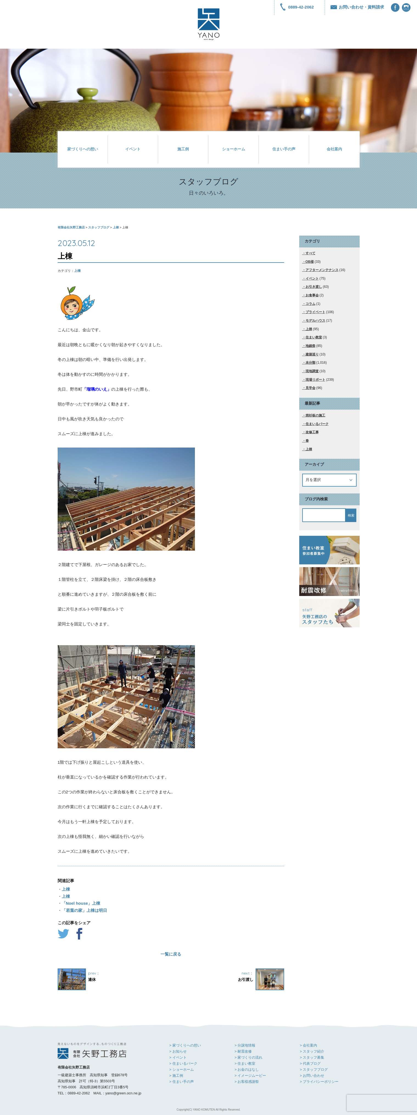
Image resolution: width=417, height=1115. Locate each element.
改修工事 (312, 432)
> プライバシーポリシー (319, 1082)
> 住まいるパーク (183, 1063)
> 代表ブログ (310, 1063)
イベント (133, 149)
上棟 (77, 271)
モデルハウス (315, 320)
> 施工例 (176, 1075)
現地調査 (312, 371)
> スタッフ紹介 (312, 1051)
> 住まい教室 (244, 1063)
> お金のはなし (246, 1069)
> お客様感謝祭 (246, 1082)
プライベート (315, 312)
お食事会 (312, 295)
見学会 (310, 388)
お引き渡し (314, 287)
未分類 (310, 363)
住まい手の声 (283, 149)
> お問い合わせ (312, 1075)
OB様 (310, 262)
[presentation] (382, 1103)
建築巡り (312, 354)
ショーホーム (233, 149)
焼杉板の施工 (315, 415)
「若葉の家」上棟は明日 (84, 910)
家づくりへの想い (82, 149)
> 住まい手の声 (181, 1082)
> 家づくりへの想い (185, 1045)
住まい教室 (314, 337)
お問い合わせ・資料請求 (357, 7)
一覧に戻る (171, 954)
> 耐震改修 (243, 1051)
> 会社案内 (308, 1045)
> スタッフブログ (314, 1069)
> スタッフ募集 (312, 1057)
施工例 (183, 149)
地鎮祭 (310, 346)
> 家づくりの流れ (248, 1057)
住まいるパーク (317, 424)
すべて (310, 253)
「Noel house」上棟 (81, 903)
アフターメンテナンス (322, 270)
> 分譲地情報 (244, 1045)
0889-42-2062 (297, 7)
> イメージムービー (250, 1075)
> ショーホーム (181, 1069)
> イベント (178, 1057)
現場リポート (315, 380)
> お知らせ (178, 1051)
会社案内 (334, 149)
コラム (310, 304)
